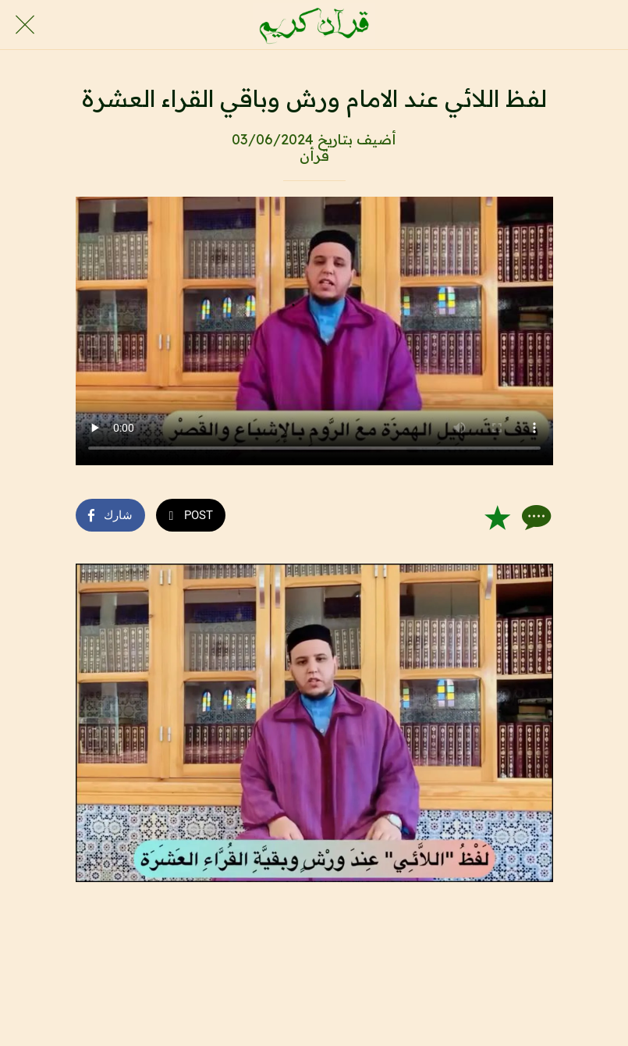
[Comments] (534, 516)
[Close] (25, 25)
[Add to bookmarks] (497, 516)
